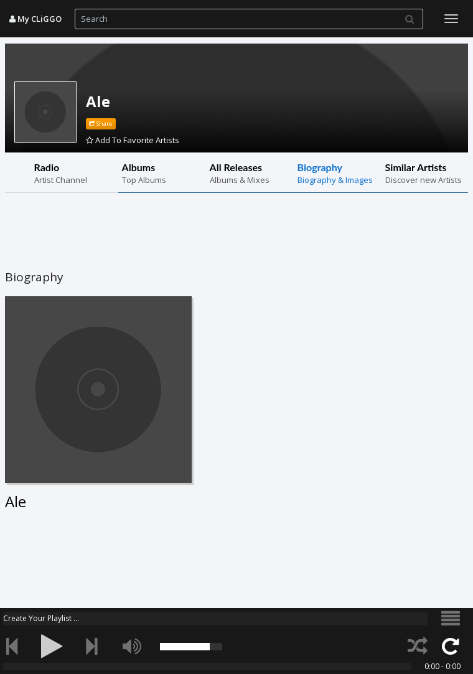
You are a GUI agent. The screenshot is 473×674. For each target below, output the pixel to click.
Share (100, 123)
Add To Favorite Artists (132, 140)
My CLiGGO (35, 18)
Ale (98, 101)
